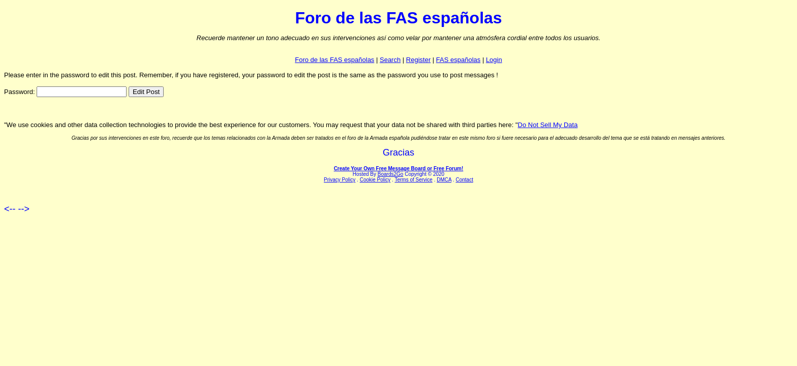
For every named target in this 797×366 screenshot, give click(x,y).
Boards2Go (391, 174)
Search (390, 60)
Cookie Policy (375, 179)
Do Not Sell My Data (548, 125)
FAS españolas (458, 60)
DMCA (444, 179)
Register (418, 60)
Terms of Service (413, 179)
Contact (464, 179)
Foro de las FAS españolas (334, 60)
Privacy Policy (339, 179)
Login (494, 60)
